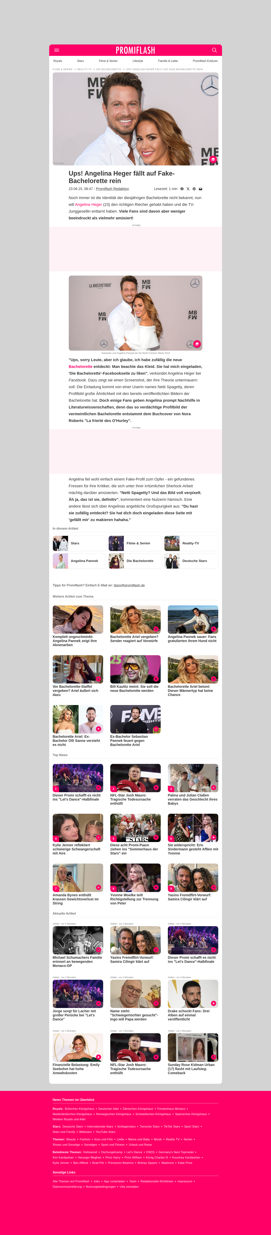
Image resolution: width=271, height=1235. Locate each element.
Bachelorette (80, 366)
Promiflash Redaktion (112, 189)
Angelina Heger (88, 204)
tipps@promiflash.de (129, 585)
